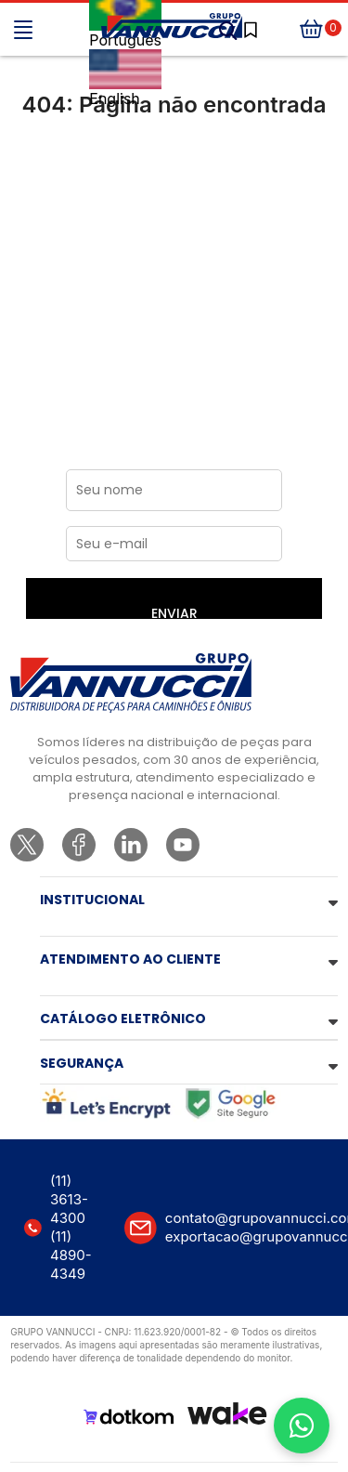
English (125, 78)
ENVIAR (174, 611)
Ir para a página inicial (174, 183)
